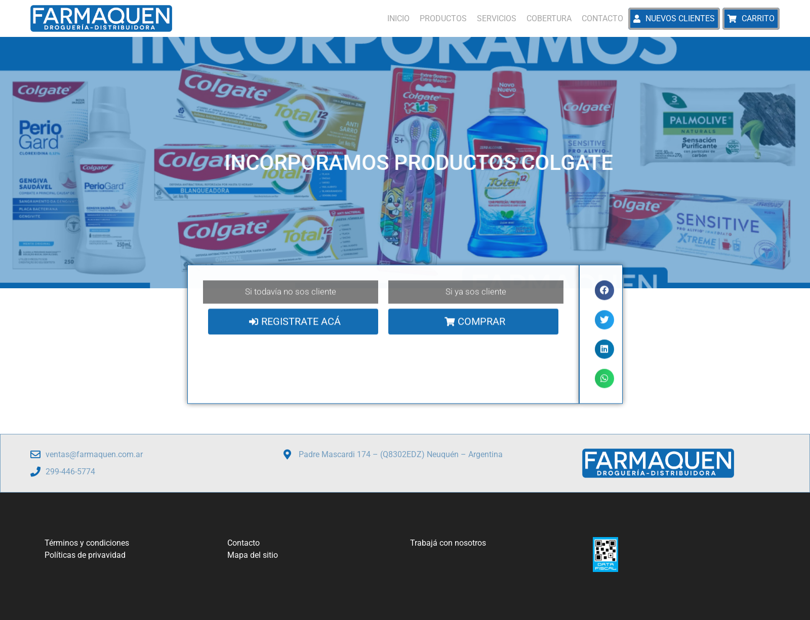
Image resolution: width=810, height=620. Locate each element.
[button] (604, 291)
